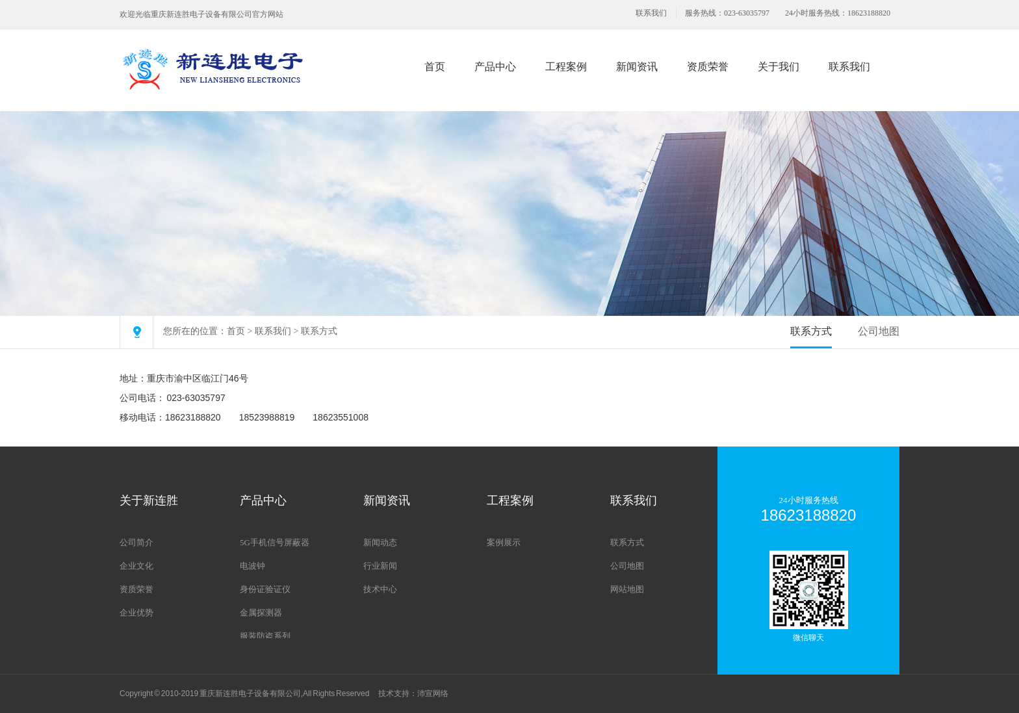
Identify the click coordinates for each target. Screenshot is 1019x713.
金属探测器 (261, 612)
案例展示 (504, 542)
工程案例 (566, 66)
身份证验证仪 (265, 589)
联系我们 (651, 13)
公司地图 (878, 331)
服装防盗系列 (265, 636)
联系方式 (319, 331)
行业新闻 (380, 566)
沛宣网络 (432, 693)
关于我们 (778, 66)
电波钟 (252, 566)
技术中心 (380, 589)
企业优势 (136, 612)
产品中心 (495, 66)
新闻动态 (380, 542)
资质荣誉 (708, 66)
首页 (434, 66)
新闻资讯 (637, 66)
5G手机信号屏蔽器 (274, 542)
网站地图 (627, 589)
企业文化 (136, 566)
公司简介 (136, 542)
